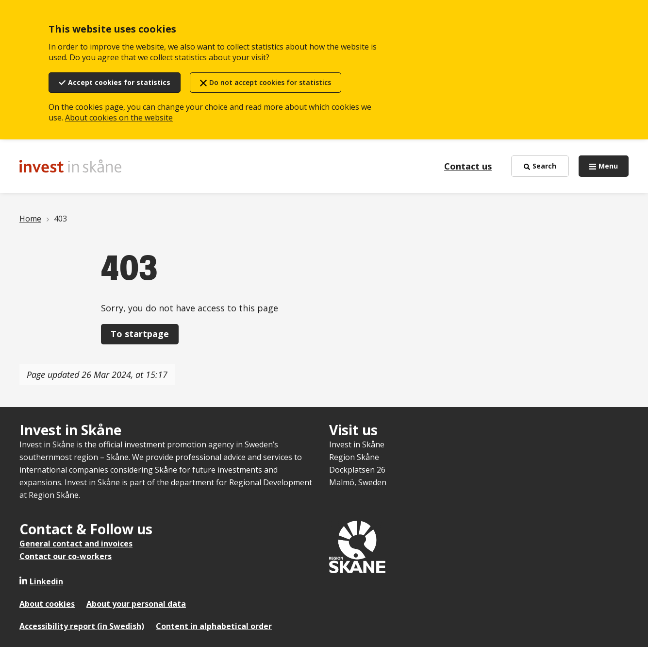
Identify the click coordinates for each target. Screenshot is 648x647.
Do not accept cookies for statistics (270, 82)
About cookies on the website (119, 117)
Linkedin (46, 581)
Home (30, 218)
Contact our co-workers (65, 556)
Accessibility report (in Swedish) (81, 626)
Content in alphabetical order (214, 626)
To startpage (140, 334)
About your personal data (136, 603)
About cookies (47, 603)
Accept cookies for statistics (119, 82)
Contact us (468, 166)
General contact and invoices (76, 543)
